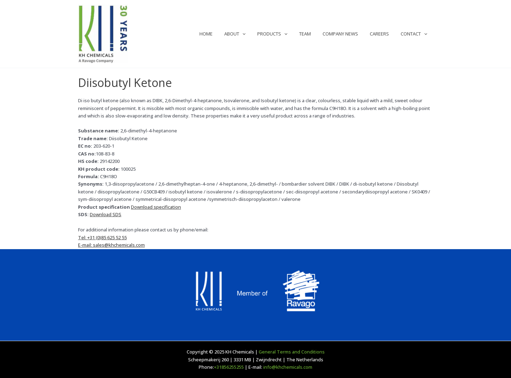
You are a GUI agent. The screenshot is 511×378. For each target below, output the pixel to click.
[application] (256, 34)
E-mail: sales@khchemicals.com (111, 245)
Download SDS (105, 214)
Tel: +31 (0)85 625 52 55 (102, 237)
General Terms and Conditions (292, 352)
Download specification (156, 207)
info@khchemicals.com (287, 367)
